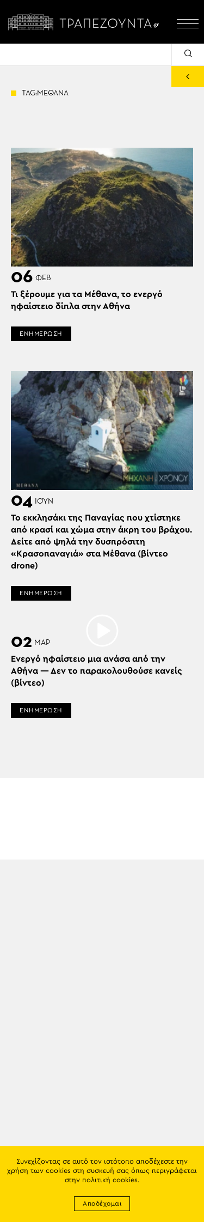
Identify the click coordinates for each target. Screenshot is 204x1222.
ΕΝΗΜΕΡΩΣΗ (41, 333)
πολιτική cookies (110, 1180)
